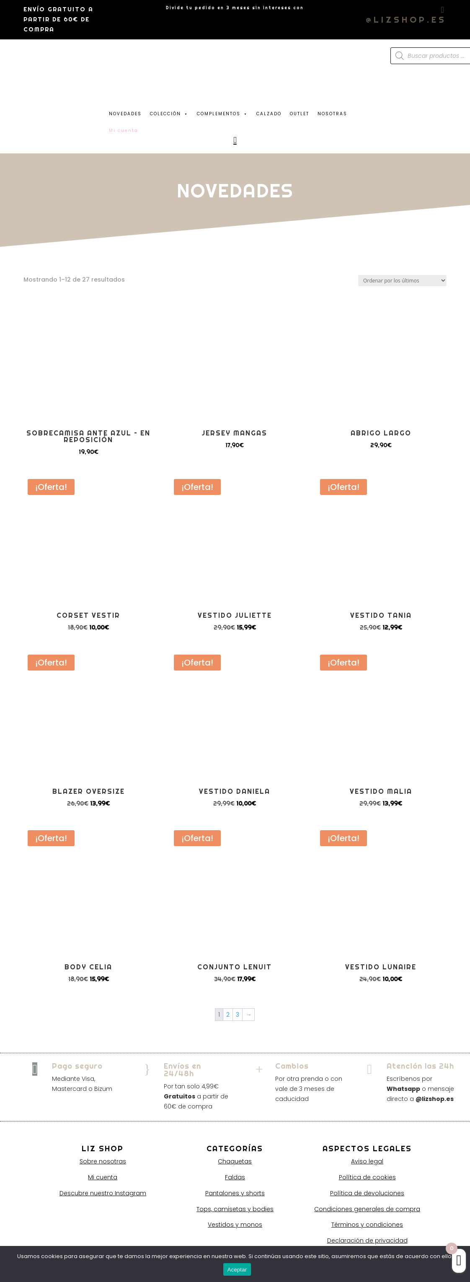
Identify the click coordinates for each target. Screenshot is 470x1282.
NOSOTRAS (332, 114)
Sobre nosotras (103, 1161)
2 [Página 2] (228, 1014)
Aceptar (237, 1269)
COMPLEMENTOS (222, 112)
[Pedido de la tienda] (402, 280)
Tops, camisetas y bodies (235, 1209)
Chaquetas (235, 1161)
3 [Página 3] (237, 1014)
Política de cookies (367, 1177)
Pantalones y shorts (235, 1193)
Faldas (235, 1177)
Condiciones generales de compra (367, 1209)
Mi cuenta (102, 1177)
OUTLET (299, 114)
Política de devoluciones (367, 1193)
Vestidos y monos (235, 1224)
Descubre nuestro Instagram (102, 1193)
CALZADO (268, 114)
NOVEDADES (125, 114)
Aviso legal (367, 1161)
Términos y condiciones (367, 1224)
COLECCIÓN (169, 112)
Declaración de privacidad (367, 1240)
